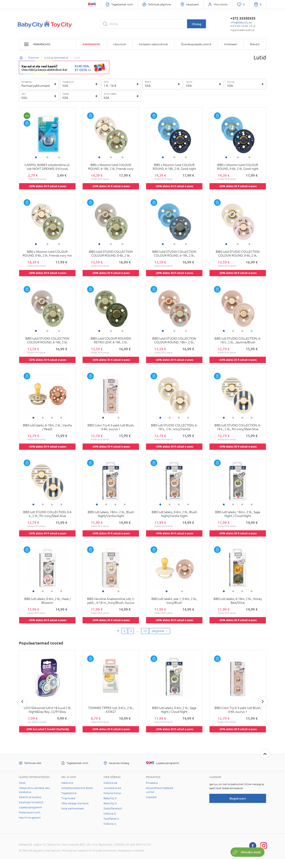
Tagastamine (69, 793)
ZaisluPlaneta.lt (113, 808)
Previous (22, 701)
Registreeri (238, 798)
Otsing (196, 24)
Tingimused (68, 798)
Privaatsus (152, 782)
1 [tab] (36, 157)
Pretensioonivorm (29, 812)
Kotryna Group (112, 793)
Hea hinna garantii (30, 817)
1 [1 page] (118, 631)
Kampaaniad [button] (91, 44)
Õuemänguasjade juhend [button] (196, 44)
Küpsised (151, 797)
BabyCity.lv (110, 803)
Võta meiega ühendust (75, 803)
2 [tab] (47, 157)
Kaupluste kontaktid (31, 802)
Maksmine (67, 782)
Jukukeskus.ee (112, 788)
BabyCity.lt (110, 798)
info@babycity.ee (241, 22)
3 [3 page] (131, 631)
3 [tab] (59, 157)
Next (262, 701)
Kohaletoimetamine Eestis (77, 788)
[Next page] (159, 631)
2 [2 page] (124, 631)
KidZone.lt (110, 813)
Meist (22, 782)
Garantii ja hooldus (30, 797)
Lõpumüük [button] (119, 44)
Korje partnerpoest (72, 808)
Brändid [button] (254, 44)
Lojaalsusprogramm (30, 807)
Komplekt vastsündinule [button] (153, 44)
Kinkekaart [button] (230, 44)
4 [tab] (251, 331)
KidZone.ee (110, 782)
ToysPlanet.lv (111, 818)
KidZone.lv (110, 823)
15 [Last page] (145, 631)
